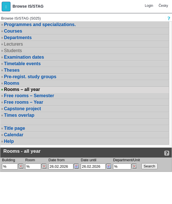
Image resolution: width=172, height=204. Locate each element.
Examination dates (24, 57)
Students (13, 50)
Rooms (11, 83)
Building (8, 160)
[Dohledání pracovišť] (134, 166)
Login (149, 6)
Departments (18, 37)
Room (30, 160)
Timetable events (22, 63)
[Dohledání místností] (44, 166)
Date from (56, 160)
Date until (88, 160)
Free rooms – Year (23, 102)
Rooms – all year (22, 89)
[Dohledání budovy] (21, 166)
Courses (13, 31)
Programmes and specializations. (40, 24)
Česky (163, 6)
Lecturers (13, 44)
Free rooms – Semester (29, 95)
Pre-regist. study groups (30, 76)
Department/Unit (126, 160)
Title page (14, 128)
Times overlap (19, 115)
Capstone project (22, 108)
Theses (12, 70)
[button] (6, 6)
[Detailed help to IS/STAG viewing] (167, 153)
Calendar (13, 134)
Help (9, 141)
